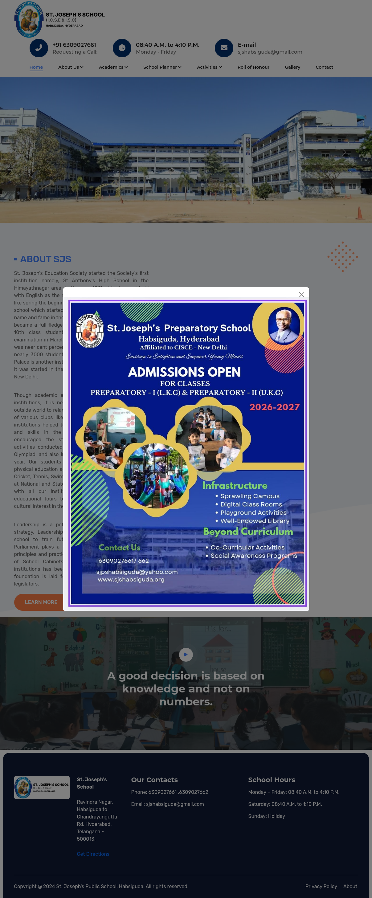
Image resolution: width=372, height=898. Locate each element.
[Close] (302, 295)
